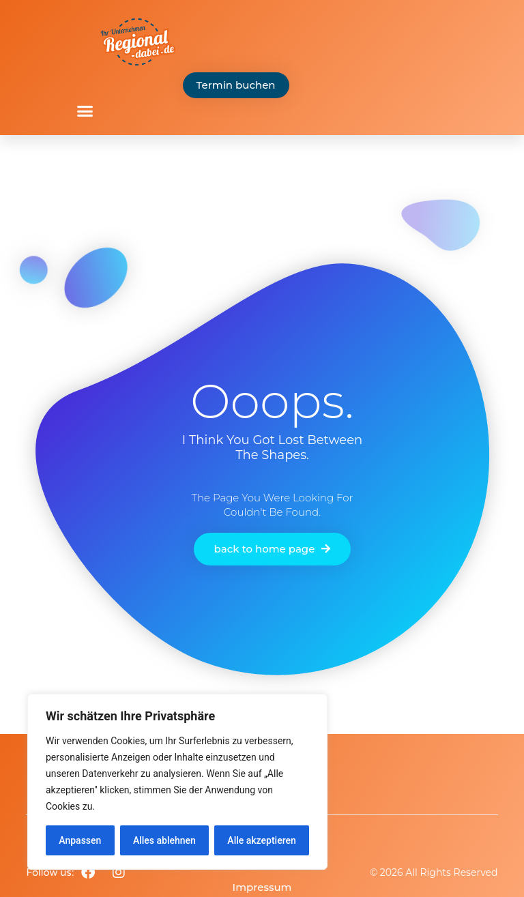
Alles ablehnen (164, 840)
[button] (85, 111)
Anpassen (80, 840)
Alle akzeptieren (261, 840)
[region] (177, 782)
